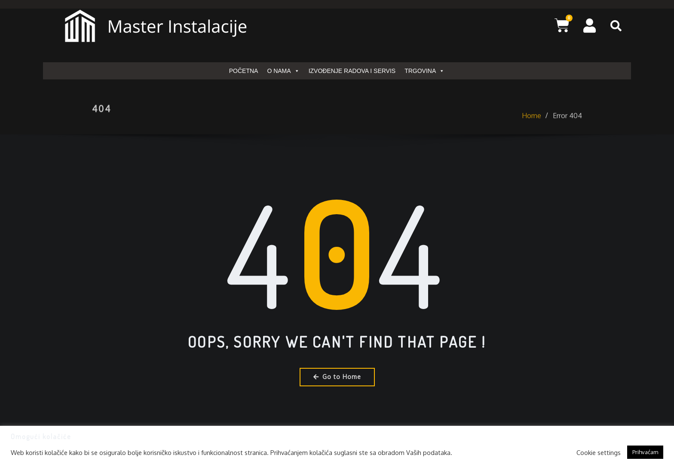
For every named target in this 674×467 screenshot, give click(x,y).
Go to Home (337, 376)
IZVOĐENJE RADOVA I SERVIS (352, 70)
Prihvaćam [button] (645, 452)
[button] (616, 25)
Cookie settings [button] (598, 452)
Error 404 (567, 123)
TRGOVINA (424, 70)
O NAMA (283, 70)
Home (531, 123)
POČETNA (243, 70)
